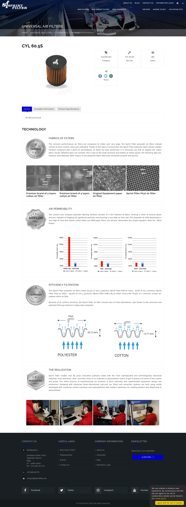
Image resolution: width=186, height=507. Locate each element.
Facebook (31, 490)
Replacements (119, 9)
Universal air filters (41, 33)
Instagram (104, 490)
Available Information (44, 109)
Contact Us (147, 3)
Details (27, 109)
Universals (134, 9)
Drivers (146, 9)
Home (24, 33)
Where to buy (159, 9)
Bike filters (83, 9)
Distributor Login (165, 3)
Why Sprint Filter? (101, 9)
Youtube (139, 490)
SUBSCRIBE (148, 457)
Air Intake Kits (176, 9)
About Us (127, 3)
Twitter (66, 490)
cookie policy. (160, 498)
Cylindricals (61, 33)
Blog (137, 3)
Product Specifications (68, 109)
